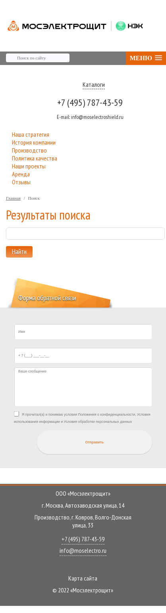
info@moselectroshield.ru (90, 116)
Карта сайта (82, 578)
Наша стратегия (30, 134)
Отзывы (21, 182)
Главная (13, 198)
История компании (34, 142)
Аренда (21, 174)
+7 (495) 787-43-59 (90, 102)
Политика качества (34, 158)
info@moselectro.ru (83, 550)
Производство (29, 150)
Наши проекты (29, 166)
